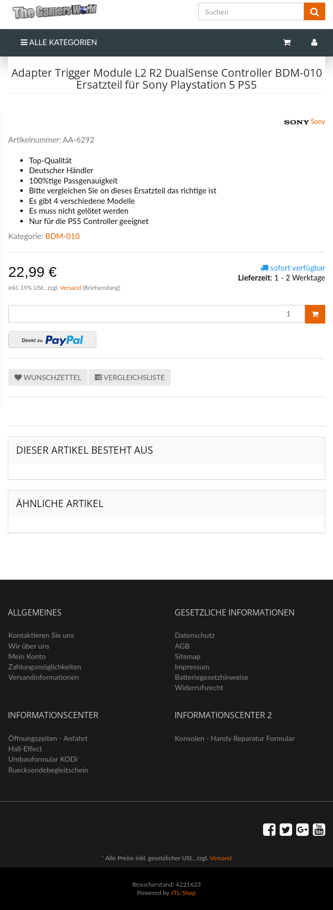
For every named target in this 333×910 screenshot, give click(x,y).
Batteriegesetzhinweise (212, 677)
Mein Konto (27, 656)
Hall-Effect (25, 748)
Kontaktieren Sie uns (41, 635)
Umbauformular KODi (43, 758)
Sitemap (188, 656)
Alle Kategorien (59, 42)
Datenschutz (195, 635)
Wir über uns (28, 645)
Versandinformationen (43, 677)
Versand (71, 287)
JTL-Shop (183, 893)
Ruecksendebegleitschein (48, 769)
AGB (182, 645)
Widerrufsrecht (199, 687)
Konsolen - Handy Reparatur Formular (235, 738)
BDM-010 (62, 236)
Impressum (192, 666)
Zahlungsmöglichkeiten (44, 666)
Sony (304, 122)
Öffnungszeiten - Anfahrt (48, 738)
